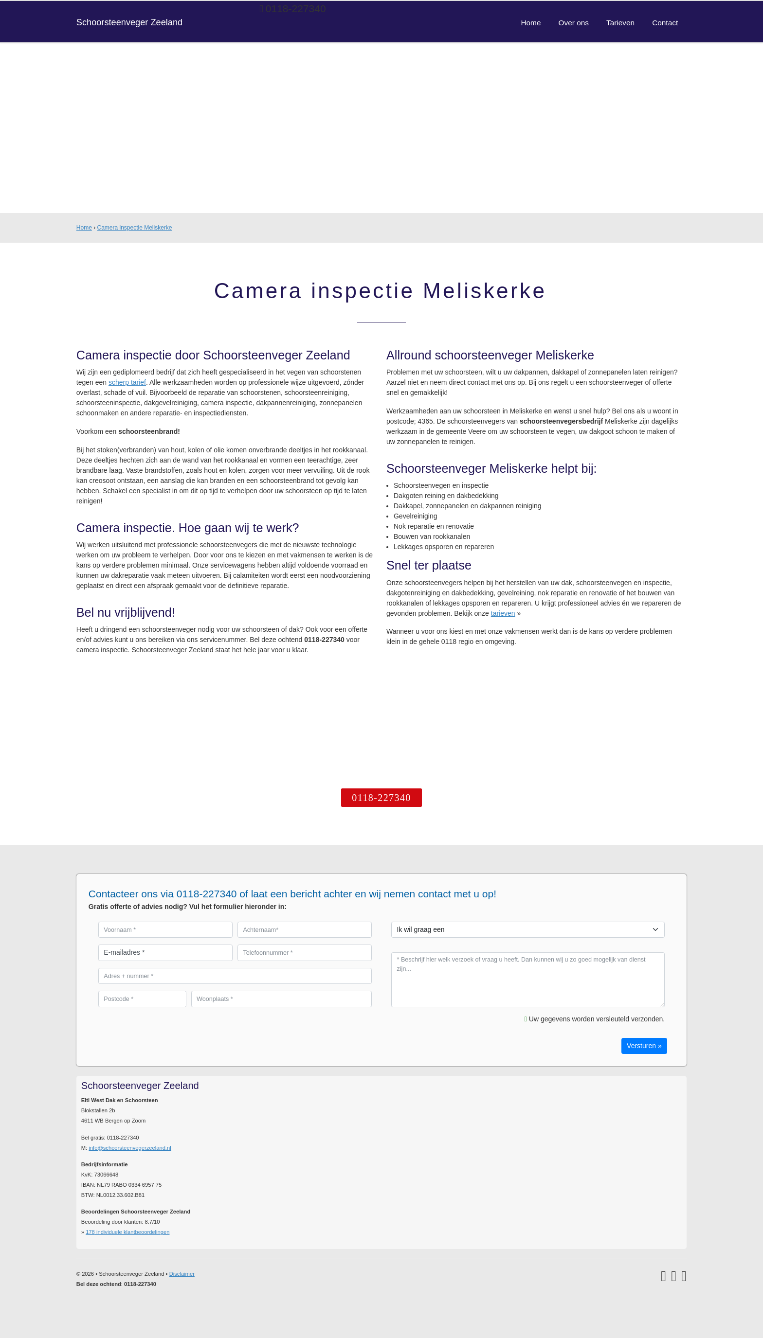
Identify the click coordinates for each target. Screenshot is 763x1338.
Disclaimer (182, 1274)
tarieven (503, 613)
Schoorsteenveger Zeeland (129, 22)
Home (84, 227)
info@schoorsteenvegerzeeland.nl (130, 1148)
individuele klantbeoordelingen (127, 1232)
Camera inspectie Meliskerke (134, 227)
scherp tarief (127, 382)
